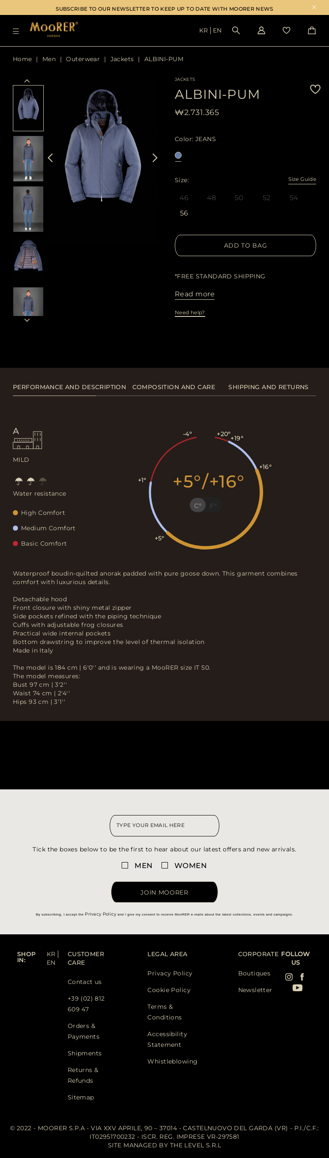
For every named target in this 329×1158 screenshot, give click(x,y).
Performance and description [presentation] (69, 387)
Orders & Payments (83, 1031)
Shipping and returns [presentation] (268, 387)
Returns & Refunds (83, 1075)
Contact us (85, 982)
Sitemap (81, 1097)
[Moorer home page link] (54, 30)
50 (239, 198)
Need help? (190, 312)
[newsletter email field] (164, 825)
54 (294, 198)
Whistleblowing (172, 1061)
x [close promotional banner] (314, 8)
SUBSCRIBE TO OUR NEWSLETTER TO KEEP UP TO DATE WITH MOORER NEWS (164, 9)
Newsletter (255, 990)
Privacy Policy (100, 914)
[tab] (69, 391)
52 (267, 198)
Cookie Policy (168, 990)
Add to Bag (245, 245)
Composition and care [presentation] (173, 387)
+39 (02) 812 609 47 (86, 1004)
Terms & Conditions (164, 1012)
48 (211, 198)
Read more (195, 294)
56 (184, 214)
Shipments (85, 1053)
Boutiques (254, 973)
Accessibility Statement (167, 1039)
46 (184, 198)
